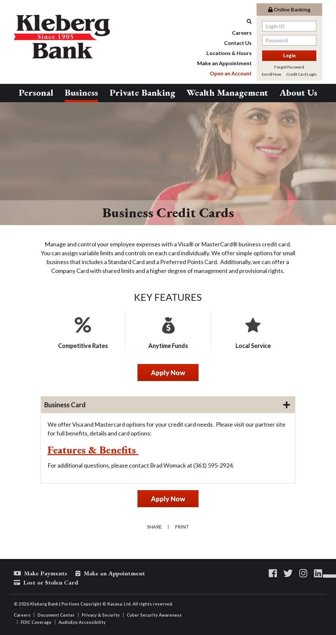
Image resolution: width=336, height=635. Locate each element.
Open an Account (231, 73)
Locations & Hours (229, 53)
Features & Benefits (93, 450)
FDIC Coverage (36, 622)
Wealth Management (227, 92)
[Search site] (224, 21)
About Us (298, 92)
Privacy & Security (101, 615)
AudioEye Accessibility (82, 622)
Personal (36, 92)
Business (81, 92)
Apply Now (168, 372)
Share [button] (154, 527)
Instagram (303, 573)
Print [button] (182, 527)
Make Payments (45, 573)
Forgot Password (289, 67)
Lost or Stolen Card (50, 582)
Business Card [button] (65, 405)
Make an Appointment (224, 63)
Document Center (56, 615)
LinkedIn (318, 573)
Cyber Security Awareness (154, 615)
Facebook (273, 573)
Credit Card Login (301, 74)
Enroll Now (271, 74)
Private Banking (142, 92)
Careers (242, 32)
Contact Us (238, 43)
